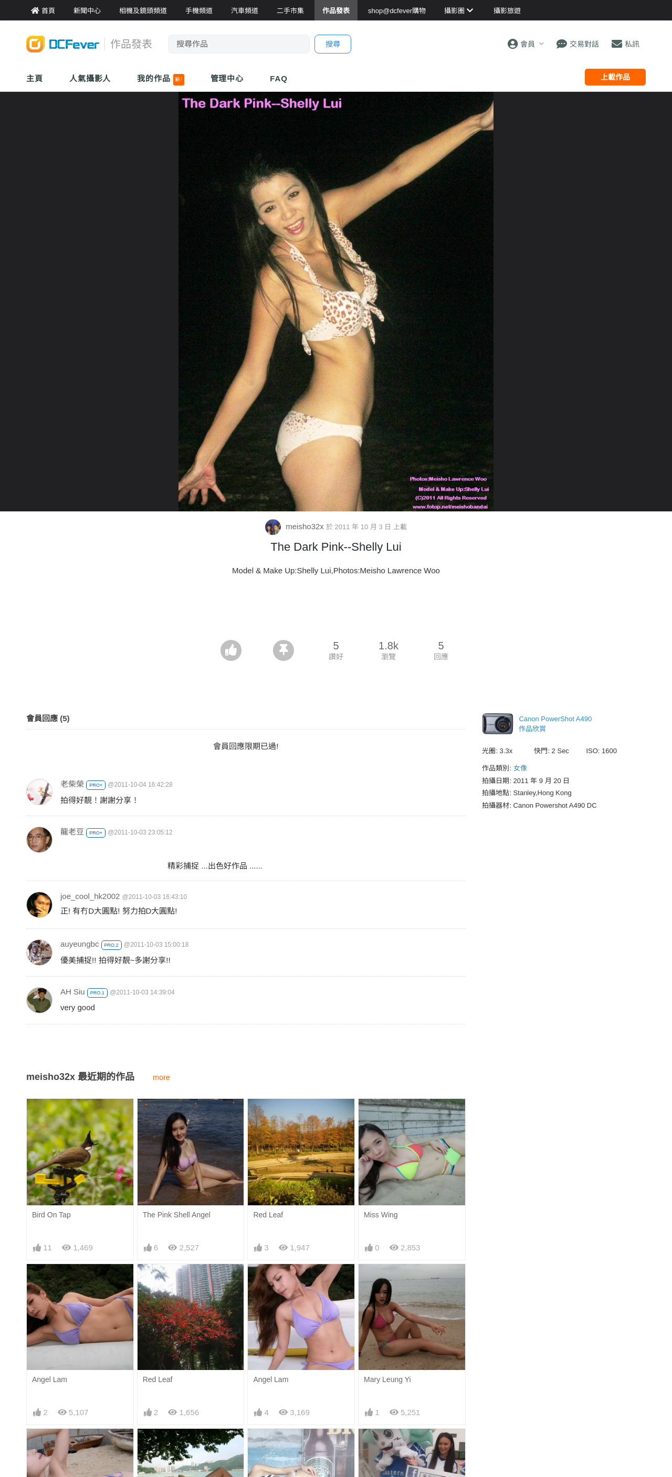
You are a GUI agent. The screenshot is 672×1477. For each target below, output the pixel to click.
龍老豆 (72, 831)
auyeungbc (79, 943)
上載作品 (615, 77)
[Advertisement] (336, 611)
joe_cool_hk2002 (90, 896)
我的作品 (160, 79)
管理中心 (227, 78)
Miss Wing (381, 1215)
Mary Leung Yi (387, 1379)
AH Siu (72, 991)
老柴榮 (72, 783)
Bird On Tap (51, 1215)
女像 (520, 768)
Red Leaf (268, 1215)
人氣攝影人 (90, 78)
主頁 (34, 78)
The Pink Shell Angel (177, 1215)
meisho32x (295, 526)
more (161, 1077)
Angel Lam (49, 1379)
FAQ (279, 78)
